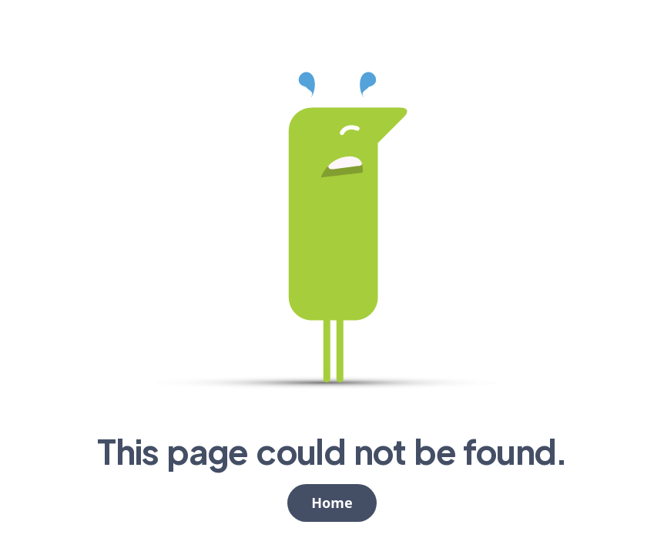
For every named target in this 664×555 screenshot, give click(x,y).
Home (331, 502)
